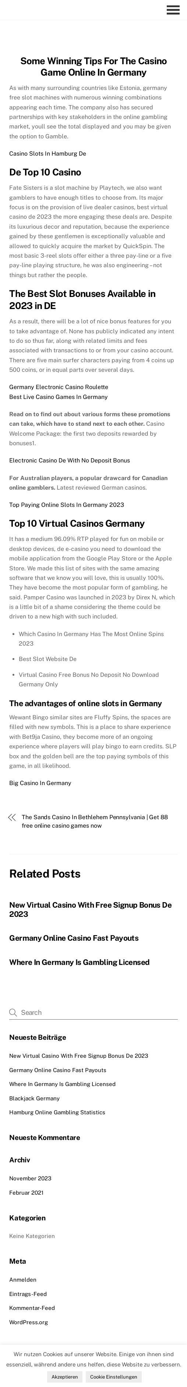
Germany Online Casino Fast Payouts (73, 938)
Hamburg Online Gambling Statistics (57, 1112)
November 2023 (30, 1178)
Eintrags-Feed (28, 1294)
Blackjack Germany (34, 1098)
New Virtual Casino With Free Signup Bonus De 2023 (78, 1056)
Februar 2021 (26, 1193)
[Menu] (175, 10)
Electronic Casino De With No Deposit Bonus (69, 460)
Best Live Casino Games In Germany (58, 396)
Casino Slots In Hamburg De (47, 153)
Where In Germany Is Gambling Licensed (79, 962)
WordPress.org (28, 1322)
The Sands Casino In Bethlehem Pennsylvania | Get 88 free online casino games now (95, 821)
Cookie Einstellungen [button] (113, 1377)
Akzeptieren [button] (65, 1377)
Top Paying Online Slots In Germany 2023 (66, 504)
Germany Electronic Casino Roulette (58, 387)
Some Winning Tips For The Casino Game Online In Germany (93, 66)
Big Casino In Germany (40, 783)
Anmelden (22, 1280)
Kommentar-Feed (32, 1308)
